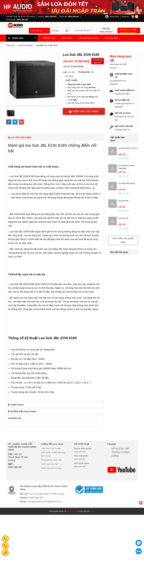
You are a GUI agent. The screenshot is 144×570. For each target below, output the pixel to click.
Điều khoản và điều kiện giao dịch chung (53, 454)
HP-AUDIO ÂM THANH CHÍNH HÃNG (120, 452)
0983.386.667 (106, 31)
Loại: (65, 72)
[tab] (55, 137)
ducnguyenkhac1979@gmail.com (45, 501)
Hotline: (24, 498)
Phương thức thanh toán (51, 460)
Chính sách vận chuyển (51, 448)
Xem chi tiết (123, 158)
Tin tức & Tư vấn (128, 29)
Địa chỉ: (24, 494)
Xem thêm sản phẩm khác (123, 240)
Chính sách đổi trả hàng (51, 468)
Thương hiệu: (84, 72)
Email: (23, 501)
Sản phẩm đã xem (83, 30)
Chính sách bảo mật (49, 464)
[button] (55, 137)
